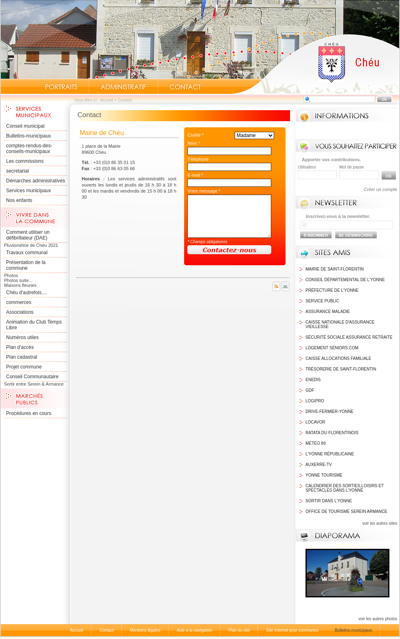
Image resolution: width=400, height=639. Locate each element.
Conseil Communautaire (32, 376)
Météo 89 (315, 443)
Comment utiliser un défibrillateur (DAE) (28, 235)
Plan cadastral (21, 357)
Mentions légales (145, 630)
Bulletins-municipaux (28, 136)
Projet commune (24, 367)
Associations (19, 312)
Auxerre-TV (318, 464)
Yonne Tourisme (324, 475)
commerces (18, 302)
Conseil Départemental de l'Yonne (345, 279)
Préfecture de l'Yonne (331, 290)
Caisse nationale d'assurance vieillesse (340, 324)
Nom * (193, 143)
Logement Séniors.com (331, 348)
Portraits (61, 87)
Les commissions (25, 161)
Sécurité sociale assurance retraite (348, 337)
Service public (322, 301)
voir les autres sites (379, 523)
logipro (314, 401)
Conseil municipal (25, 126)
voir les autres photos (377, 619)
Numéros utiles (22, 337)
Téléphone (198, 159)
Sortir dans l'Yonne (328, 501)
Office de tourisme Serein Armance (346, 511)
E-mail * (195, 175)
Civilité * (195, 135)
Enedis (313, 379)
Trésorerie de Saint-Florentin (340, 369)
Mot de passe (351, 167)
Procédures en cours (28, 413)
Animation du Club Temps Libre (34, 325)
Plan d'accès (20, 347)
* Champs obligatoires (207, 242)
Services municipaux (28, 190)
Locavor (315, 422)
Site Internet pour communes (292, 630)
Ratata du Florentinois (331, 432)
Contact (185, 87)
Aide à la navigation (194, 630)
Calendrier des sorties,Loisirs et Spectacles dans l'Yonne (344, 488)
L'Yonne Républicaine (329, 454)
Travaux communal (27, 252)
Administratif (123, 87)
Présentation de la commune (26, 265)
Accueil (315, 63)
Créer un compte (380, 189)
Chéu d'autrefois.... (26, 292)
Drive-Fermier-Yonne (329, 411)
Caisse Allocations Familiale (338, 358)
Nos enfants (19, 200)
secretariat (17, 171)
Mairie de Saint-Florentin (334, 269)
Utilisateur (307, 167)
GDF (309, 390)
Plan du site (239, 630)
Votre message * (203, 191)
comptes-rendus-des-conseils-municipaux (29, 148)
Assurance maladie (327, 311)
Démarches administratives (35, 181)
